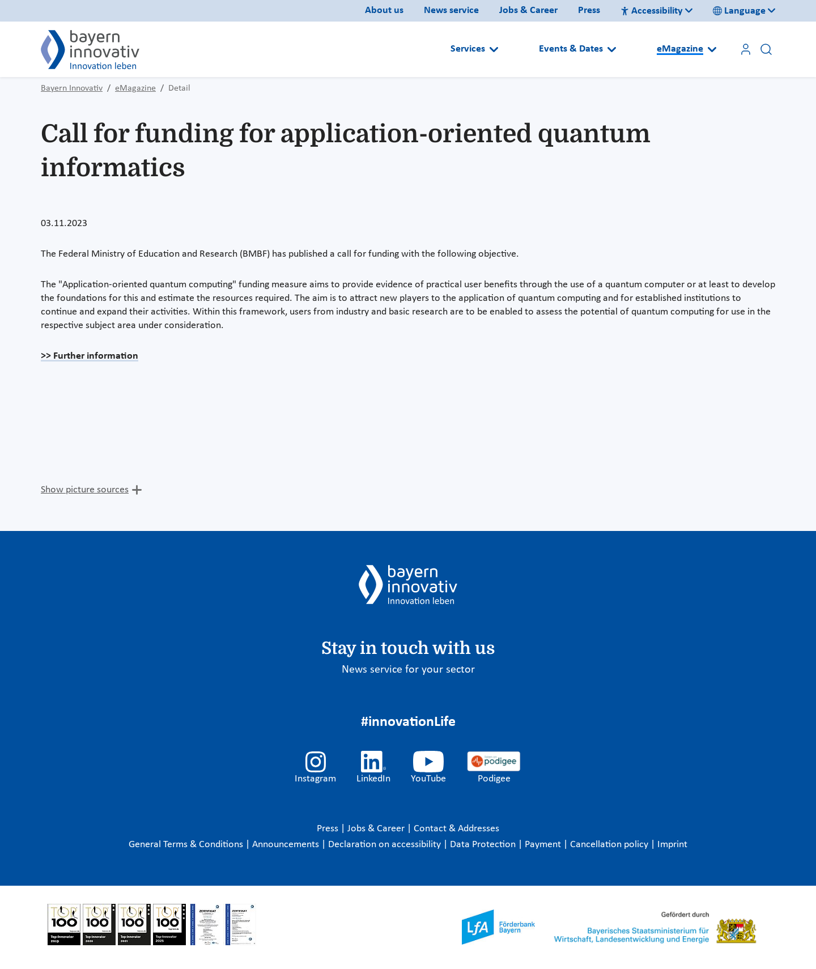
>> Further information (89, 356)
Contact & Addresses (456, 828)
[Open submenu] (494, 49)
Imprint (672, 844)
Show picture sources (85, 489)
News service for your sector (408, 669)
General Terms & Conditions (187, 844)
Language (739, 11)
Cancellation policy (610, 844)
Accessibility (651, 11)
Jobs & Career (528, 10)
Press (589, 10)
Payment (544, 844)
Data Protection (484, 844)
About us (384, 10)
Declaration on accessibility (385, 844)
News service (451, 10)
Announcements (286, 844)
